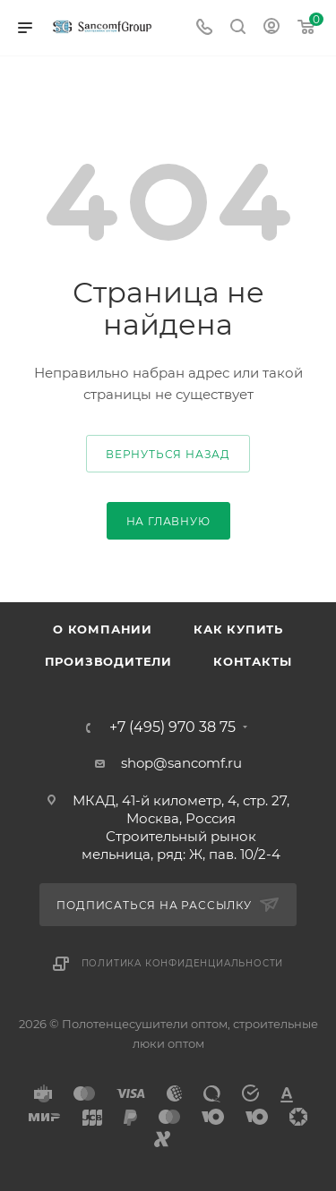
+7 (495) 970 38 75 (172, 727)
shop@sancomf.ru (181, 762)
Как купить (238, 629)
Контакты (252, 661)
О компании (102, 629)
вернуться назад (168, 454)
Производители (108, 661)
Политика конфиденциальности (183, 963)
